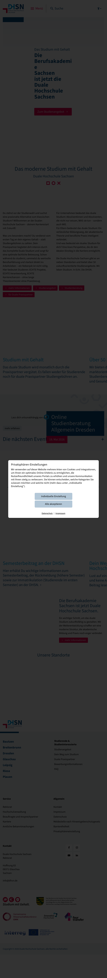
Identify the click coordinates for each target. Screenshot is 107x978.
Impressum (60, 513)
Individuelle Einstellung (53, 496)
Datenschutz (47, 513)
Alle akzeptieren (53, 504)
